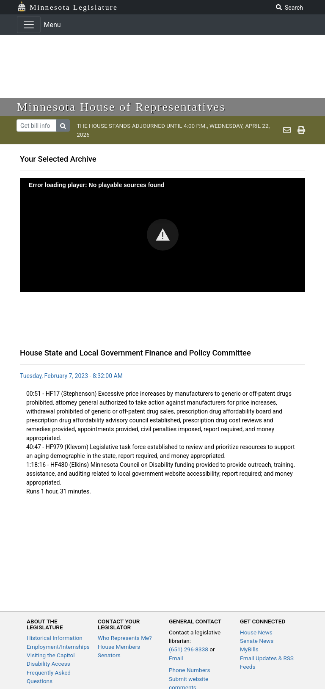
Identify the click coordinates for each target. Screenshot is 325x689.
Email (176, 658)
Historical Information (55, 637)
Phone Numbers (189, 670)
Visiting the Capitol (51, 655)
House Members (119, 646)
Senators (109, 655)
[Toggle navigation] (29, 24)
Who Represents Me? (125, 637)
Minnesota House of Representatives (121, 106)
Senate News (256, 640)
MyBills (249, 649)
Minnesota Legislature (74, 7)
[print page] (301, 130)
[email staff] (287, 130)
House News (256, 632)
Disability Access (48, 663)
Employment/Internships (58, 646)
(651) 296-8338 (188, 649)
